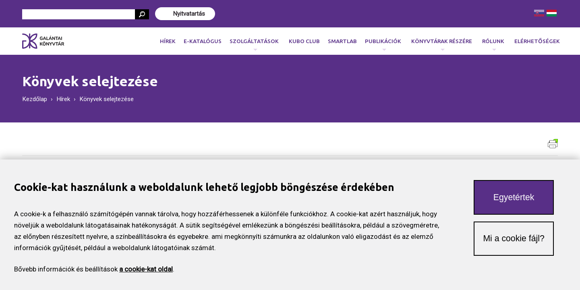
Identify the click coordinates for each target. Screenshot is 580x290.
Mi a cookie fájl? (513, 241)
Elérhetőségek (537, 41)
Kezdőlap (34, 99)
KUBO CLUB (304, 41)
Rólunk (493, 43)
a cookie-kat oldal (146, 272)
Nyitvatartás (189, 13)
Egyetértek (513, 200)
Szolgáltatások (254, 43)
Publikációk (383, 43)
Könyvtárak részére (441, 43)
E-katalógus (203, 41)
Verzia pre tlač (553, 144)
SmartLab (342, 41)
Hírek (168, 41)
